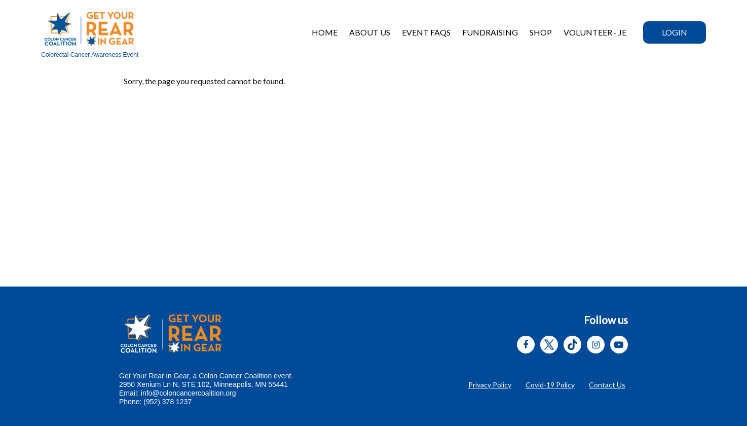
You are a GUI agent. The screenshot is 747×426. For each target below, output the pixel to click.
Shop (541, 32)
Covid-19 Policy (550, 384)
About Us (369, 32)
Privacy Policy (489, 384)
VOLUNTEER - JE (595, 32)
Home (325, 32)
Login (674, 32)
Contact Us (607, 384)
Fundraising (490, 32)
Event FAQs (426, 32)
